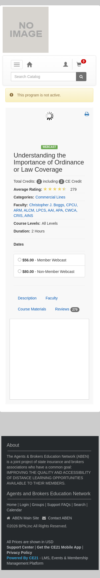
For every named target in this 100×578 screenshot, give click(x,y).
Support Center (20, 547)
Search (79, 504)
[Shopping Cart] (82, 64)
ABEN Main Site (25, 518)
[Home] (29, 64)
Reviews (67, 309)
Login (24, 504)
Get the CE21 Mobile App (59, 547)
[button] (87, 114)
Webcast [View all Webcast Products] (49, 146)
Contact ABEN (60, 518)
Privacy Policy (19, 552)
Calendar (14, 510)
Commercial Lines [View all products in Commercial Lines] (50, 197)
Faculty (52, 298)
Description (27, 298)
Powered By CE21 (23, 558)
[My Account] (65, 64)
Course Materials (32, 309)
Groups (38, 504)
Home (12, 504)
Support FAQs (59, 504)
